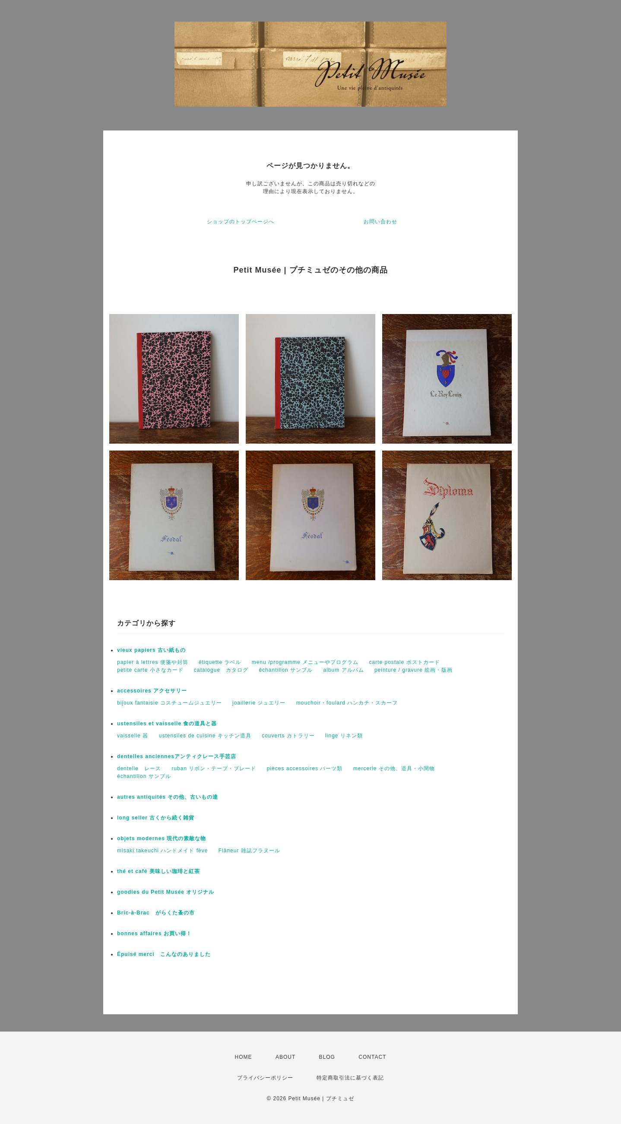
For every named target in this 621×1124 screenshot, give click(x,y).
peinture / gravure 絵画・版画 (413, 670)
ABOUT (285, 1057)
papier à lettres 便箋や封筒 (152, 662)
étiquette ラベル (220, 662)
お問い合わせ (380, 222)
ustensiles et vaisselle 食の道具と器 (167, 724)
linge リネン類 (344, 736)
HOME (243, 1057)
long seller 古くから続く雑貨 (155, 818)
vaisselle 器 (132, 736)
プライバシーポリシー (265, 1078)
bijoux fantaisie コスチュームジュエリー (169, 703)
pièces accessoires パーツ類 (305, 768)
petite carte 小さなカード (150, 670)
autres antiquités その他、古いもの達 (167, 797)
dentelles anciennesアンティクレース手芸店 (176, 756)
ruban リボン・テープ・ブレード (213, 768)
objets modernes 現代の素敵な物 (161, 838)
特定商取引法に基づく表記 (350, 1078)
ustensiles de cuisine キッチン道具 (205, 736)
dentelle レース (139, 768)
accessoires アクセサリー (152, 691)
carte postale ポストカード (404, 662)
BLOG (327, 1057)
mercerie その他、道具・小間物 (394, 768)
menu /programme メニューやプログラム (305, 662)
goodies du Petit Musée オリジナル (165, 892)
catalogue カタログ (221, 670)
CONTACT (372, 1057)
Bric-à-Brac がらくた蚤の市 (156, 913)
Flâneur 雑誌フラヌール (249, 851)
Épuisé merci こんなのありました (164, 954)
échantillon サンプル (286, 670)
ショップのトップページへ (240, 222)
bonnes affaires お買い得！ (154, 933)
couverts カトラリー (288, 736)
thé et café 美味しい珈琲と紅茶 (158, 871)
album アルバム (343, 670)
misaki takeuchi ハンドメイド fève (162, 851)
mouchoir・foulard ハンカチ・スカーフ (347, 703)
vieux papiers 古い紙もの (151, 650)
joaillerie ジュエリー (258, 703)
